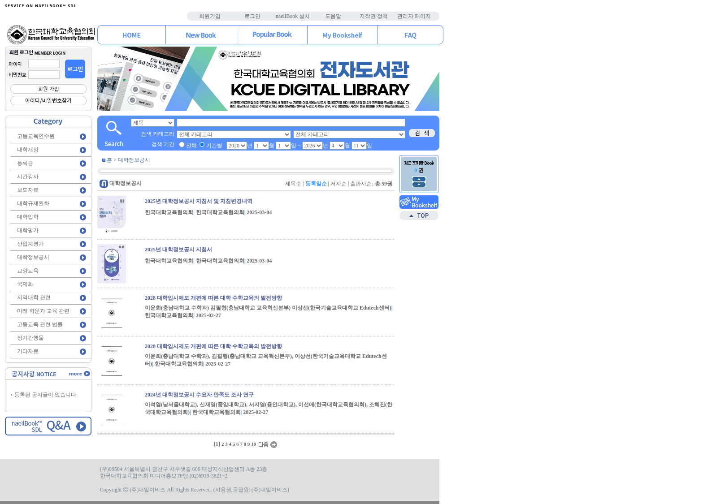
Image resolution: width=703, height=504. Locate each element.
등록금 (25, 163)
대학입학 (28, 217)
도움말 (333, 16)
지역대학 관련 (34, 297)
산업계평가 (30, 244)
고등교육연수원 (36, 136)
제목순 (293, 184)
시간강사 (28, 176)
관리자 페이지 (414, 16)
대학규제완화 (33, 203)
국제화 (25, 284)
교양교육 (28, 270)
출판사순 (361, 184)
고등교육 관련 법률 (40, 324)
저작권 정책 (374, 16)
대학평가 (28, 230)
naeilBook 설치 (293, 16)
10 (253, 444)
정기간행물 (30, 338)
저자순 (338, 184)
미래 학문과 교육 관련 (43, 311)
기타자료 (28, 351)
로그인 (252, 16)
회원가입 (210, 16)
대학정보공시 (33, 257)
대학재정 (28, 149)
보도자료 (28, 190)
